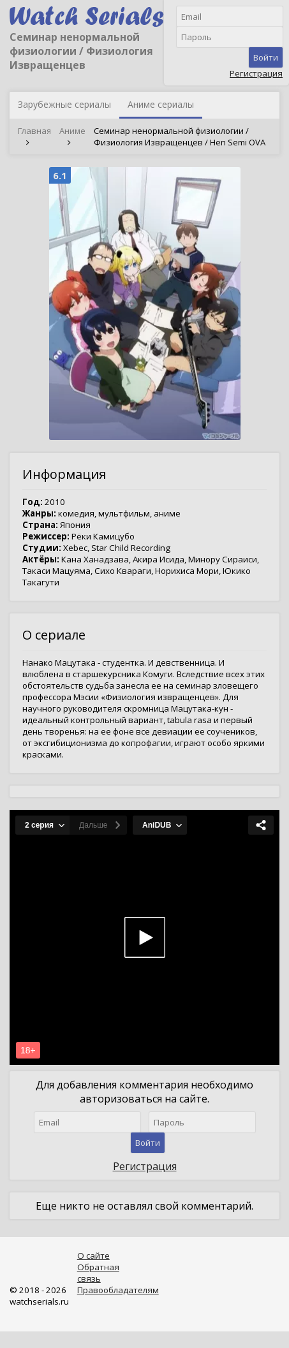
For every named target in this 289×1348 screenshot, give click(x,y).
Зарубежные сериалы (64, 104)
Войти (265, 57)
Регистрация (256, 73)
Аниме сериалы (161, 104)
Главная (34, 130)
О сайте (93, 1255)
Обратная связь (98, 1272)
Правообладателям (118, 1290)
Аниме (72, 130)
